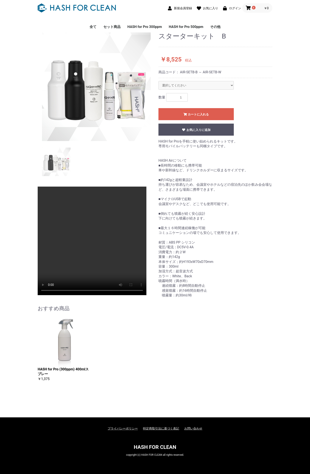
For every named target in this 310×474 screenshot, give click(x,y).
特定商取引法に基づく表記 (161, 428)
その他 (215, 27)
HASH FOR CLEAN (155, 447)
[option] (96, 86)
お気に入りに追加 (196, 130)
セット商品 (112, 27)
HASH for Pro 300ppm (144, 27)
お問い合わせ (193, 428)
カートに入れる (196, 114)
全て (93, 27)
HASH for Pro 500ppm (186, 27)
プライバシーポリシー (123, 428)
